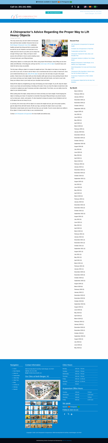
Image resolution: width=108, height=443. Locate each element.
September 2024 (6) (79, 143)
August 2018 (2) (78, 339)
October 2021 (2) (79, 245)
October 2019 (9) (79, 301)
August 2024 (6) (78, 146)
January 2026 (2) (79, 97)
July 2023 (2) (77, 184)
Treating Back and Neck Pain (78, 51)
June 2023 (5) (78, 187)
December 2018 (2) (79, 327)
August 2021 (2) (78, 251)
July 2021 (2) (77, 254)
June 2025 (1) (78, 117)
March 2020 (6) (78, 286)
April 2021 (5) (78, 260)
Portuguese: (75, 406)
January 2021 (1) (79, 269)
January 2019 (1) (79, 324)
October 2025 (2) (79, 105)
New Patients (22, 21)
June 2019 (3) (78, 309)
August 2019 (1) (78, 307)
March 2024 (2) (78, 161)
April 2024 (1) (78, 158)
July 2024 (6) (77, 149)
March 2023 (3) (78, 196)
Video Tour (16, 380)
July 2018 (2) (77, 342)
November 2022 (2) (79, 207)
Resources (65, 21)
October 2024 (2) (79, 140)
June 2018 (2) (78, 345)
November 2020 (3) (79, 275)
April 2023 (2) (78, 193)
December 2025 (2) (79, 99)
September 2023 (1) (79, 178)
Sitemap (15, 387)
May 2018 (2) (77, 347)
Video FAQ (16, 377)
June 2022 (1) (78, 222)
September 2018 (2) (79, 336)
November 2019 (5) (79, 298)
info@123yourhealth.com (35, 373)
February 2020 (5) (79, 289)
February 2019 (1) (79, 321)
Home (14, 21)
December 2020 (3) (79, 272)
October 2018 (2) (79, 333)
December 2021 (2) (79, 239)
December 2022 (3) (79, 204)
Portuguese (67, 2)
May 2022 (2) (77, 225)
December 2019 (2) (79, 295)
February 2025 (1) (79, 129)
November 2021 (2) (79, 242)
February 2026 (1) (79, 94)
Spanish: (66, 406)
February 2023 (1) (79, 199)
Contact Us (92, 21)
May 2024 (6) (77, 155)
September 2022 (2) (79, 213)
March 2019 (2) (78, 318)
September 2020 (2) (79, 280)
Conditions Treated (53, 21)
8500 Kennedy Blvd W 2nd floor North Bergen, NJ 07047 (39, 368)
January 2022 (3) (79, 237)
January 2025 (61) (79, 132)
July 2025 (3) (77, 114)
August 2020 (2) (78, 283)
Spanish (56, 2)
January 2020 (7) (79, 292)
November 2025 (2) (79, 102)
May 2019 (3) (77, 312)
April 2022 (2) (78, 228)
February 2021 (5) (79, 266)
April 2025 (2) (78, 123)
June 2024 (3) (78, 152)
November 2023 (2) (79, 172)
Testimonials (75, 21)
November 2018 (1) (79, 330)
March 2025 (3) (78, 126)
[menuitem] (14, 21)
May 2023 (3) (77, 190)
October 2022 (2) (79, 210)
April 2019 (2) (78, 315)
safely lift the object (32, 73)
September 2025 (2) (79, 108)
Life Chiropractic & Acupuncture (23, 113)
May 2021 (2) (77, 257)
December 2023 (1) (79, 169)
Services (41, 21)
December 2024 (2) (79, 134)
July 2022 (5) (77, 219)
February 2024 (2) (79, 164)
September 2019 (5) (79, 304)
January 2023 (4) (79, 202)
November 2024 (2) (79, 137)
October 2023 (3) (79, 175)
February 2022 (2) (79, 234)
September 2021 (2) (79, 248)
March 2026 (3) (78, 91)
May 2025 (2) (77, 120)
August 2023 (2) (78, 181)
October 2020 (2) (79, 277)
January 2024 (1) (79, 167)
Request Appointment (54, 12)
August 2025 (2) (78, 111)
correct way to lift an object (47, 63)
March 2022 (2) (78, 231)
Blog (84, 21)
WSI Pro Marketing (66, 440)
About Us (32, 21)
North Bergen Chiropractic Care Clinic (20, 45)
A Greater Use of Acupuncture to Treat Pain (82, 48)
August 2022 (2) (78, 216)
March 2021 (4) (78, 263)
